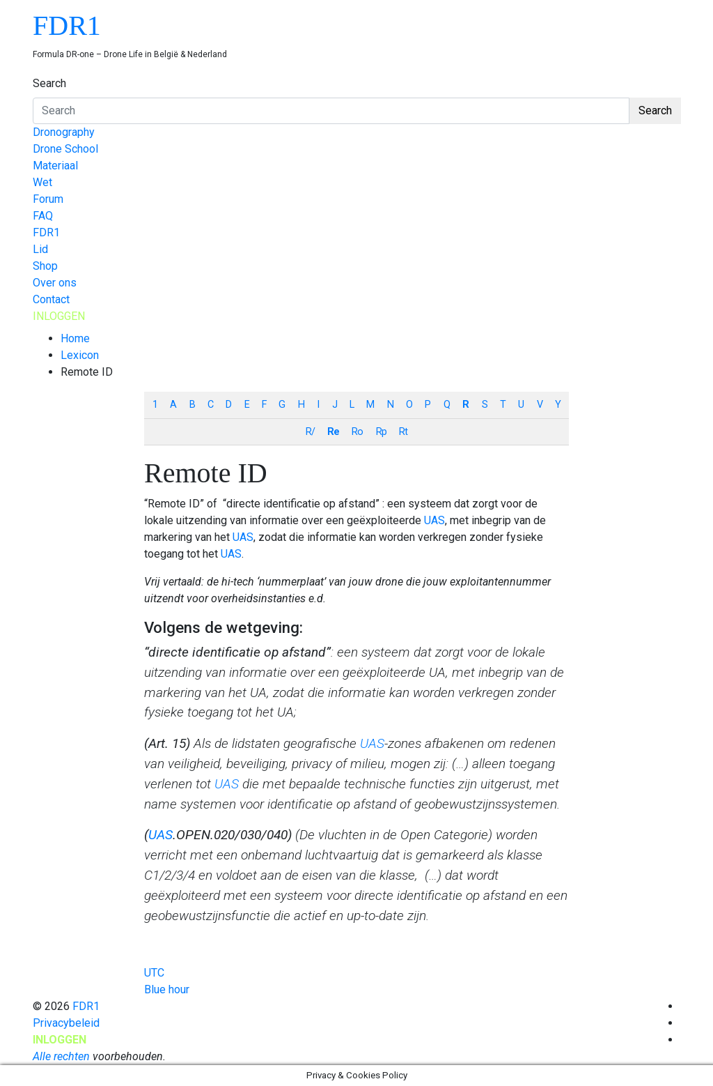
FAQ (43, 215)
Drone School (65, 148)
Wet (42, 182)
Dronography (64, 132)
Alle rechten (61, 1056)
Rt (403, 432)
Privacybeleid (66, 1023)
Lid (40, 249)
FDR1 (67, 25)
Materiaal (55, 165)
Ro (357, 432)
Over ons (55, 282)
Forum (48, 199)
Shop (45, 266)
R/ (310, 432)
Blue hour (166, 989)
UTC (154, 972)
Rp (381, 432)
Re (333, 432)
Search (49, 83)
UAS (434, 520)
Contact (51, 299)
